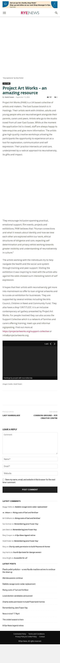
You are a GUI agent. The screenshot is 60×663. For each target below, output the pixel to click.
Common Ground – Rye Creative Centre (45, 435)
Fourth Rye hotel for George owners (27, 571)
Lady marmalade (11, 434)
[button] (4, 12)
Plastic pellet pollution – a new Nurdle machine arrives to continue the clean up (29, 589)
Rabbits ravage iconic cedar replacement (31, 525)
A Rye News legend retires (25, 554)
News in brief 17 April (11, 632)
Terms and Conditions (36, 653)
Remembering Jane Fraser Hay (26, 542)
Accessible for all (20, 576)
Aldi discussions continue (13, 597)
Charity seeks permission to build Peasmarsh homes (29, 565)
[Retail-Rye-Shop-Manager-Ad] (30, 4)
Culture (6, 59)
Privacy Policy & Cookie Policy (26, 655)
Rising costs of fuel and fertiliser (25, 531)
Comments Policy (19, 653)
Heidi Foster (9, 73)
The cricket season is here (13, 638)
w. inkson (6, 531)
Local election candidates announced (17, 615)
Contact (42, 655)
